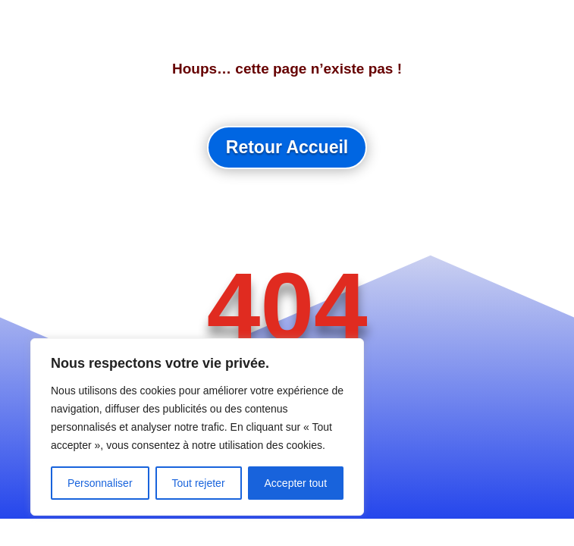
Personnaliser (100, 483)
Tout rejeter (198, 483)
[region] (197, 427)
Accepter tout (296, 483)
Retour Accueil (287, 147)
